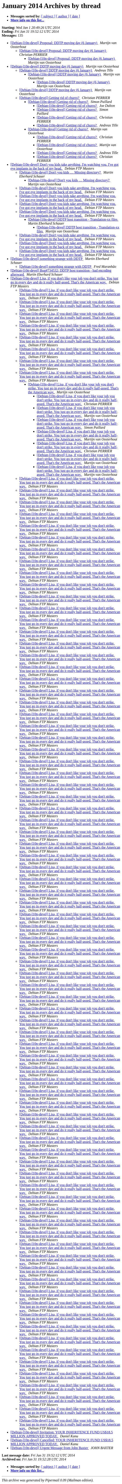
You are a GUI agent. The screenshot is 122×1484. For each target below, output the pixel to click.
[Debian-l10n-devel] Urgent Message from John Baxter (49, 1448)
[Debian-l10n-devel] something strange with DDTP (46, 259)
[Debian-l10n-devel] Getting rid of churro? (49, 98)
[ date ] (75, 16)
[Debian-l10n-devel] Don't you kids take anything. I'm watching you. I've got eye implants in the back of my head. (67, 190)
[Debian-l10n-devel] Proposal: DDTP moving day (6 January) (54, 43)
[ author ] (62, 16)
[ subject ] (48, 16)
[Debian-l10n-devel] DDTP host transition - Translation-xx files (73, 219)
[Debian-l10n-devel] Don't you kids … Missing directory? (60, 172)
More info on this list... (27, 20)
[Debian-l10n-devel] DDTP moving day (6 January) (47, 66)
